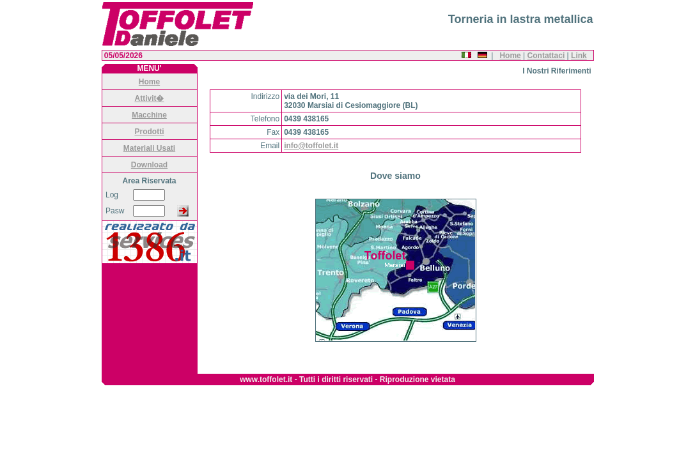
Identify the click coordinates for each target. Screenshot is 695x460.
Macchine (149, 115)
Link (579, 55)
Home (509, 55)
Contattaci (546, 55)
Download (149, 164)
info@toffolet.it (311, 145)
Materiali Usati (149, 148)
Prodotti (149, 131)
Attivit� (149, 98)
